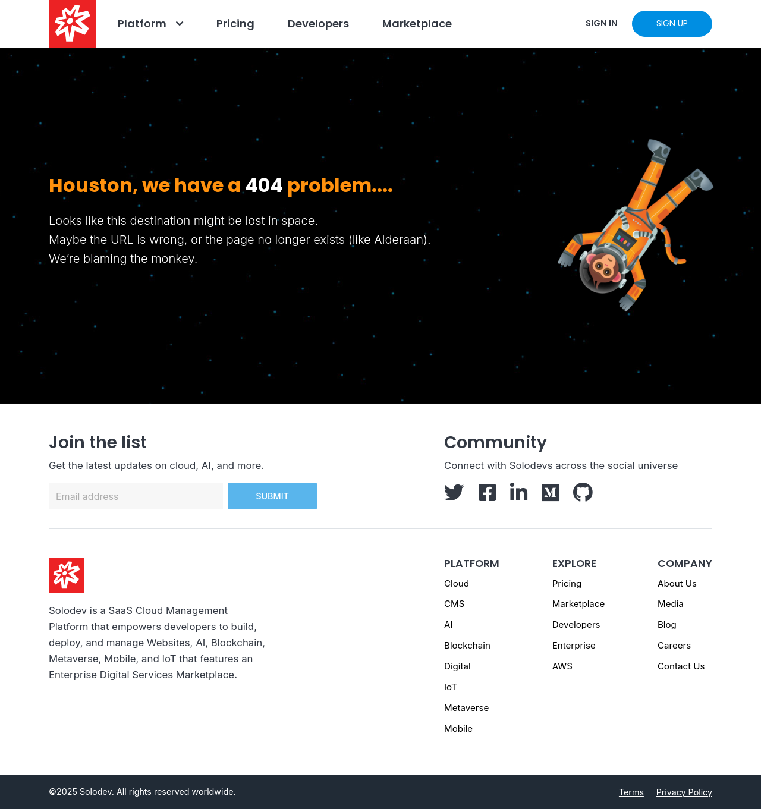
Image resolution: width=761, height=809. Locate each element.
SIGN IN (602, 23)
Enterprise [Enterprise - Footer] (574, 645)
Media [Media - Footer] (671, 603)
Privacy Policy (684, 792)
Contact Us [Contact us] (681, 666)
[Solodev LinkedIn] (518, 496)
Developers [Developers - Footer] (576, 624)
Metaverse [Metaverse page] (466, 707)
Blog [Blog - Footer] (667, 624)
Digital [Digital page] (457, 666)
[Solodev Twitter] (454, 496)
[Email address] (136, 496)
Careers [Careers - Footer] (674, 645)
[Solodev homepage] (66, 575)
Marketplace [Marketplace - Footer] (578, 603)
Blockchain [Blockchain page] (467, 645)
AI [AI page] (448, 624)
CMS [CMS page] (454, 603)
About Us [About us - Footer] (677, 583)
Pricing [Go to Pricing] (235, 23)
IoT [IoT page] (450, 686)
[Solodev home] (72, 24)
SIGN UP (672, 23)
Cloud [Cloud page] (456, 583)
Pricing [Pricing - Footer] (567, 583)
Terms (631, 792)
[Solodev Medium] (550, 496)
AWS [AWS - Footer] (562, 666)
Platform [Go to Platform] (142, 23)
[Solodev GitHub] (583, 496)
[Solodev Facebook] (487, 496)
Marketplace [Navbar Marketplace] (417, 23)
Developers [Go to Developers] (318, 23)
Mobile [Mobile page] (458, 728)
